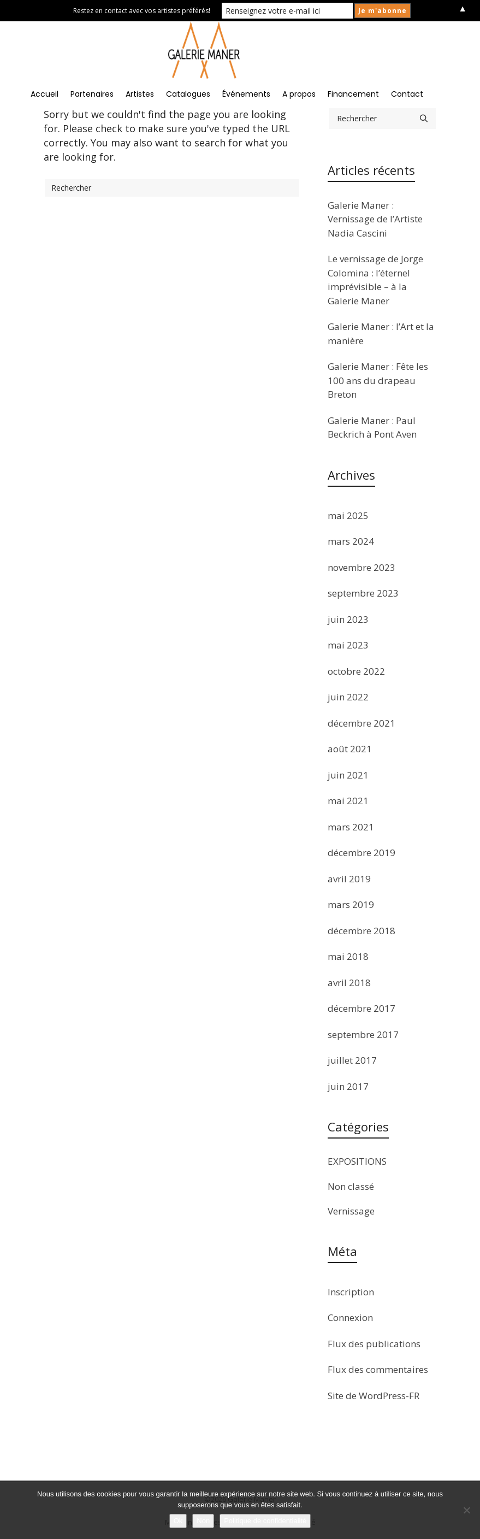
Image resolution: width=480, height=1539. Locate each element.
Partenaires (92, 94)
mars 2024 (351, 541)
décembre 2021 (361, 723)
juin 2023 (348, 619)
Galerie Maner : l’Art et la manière (381, 333)
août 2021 (350, 748)
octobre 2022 (356, 671)
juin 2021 (348, 775)
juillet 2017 (352, 1060)
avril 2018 (349, 982)
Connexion (350, 1317)
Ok (178, 1521)
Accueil (44, 94)
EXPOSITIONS (357, 1161)
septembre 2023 (363, 593)
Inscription (351, 1292)
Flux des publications (374, 1343)
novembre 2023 (361, 567)
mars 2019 (351, 904)
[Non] (466, 1510)
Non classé (351, 1186)
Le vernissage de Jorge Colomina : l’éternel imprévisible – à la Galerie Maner (375, 279)
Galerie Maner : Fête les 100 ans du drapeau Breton (378, 380)
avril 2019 (349, 878)
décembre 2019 (361, 852)
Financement (353, 94)
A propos (299, 94)
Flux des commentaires (378, 1369)
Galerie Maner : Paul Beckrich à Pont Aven (372, 427)
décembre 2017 (361, 1008)
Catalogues (188, 94)
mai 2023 (348, 645)
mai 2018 (348, 956)
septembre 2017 (363, 1034)
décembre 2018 (361, 930)
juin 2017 (348, 1086)
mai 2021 (348, 800)
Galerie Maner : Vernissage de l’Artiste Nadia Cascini (375, 219)
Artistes (140, 94)
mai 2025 (348, 515)
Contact (407, 94)
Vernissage (351, 1211)
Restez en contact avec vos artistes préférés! (141, 10)
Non (203, 1521)
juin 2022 (348, 697)
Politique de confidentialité (265, 1521)
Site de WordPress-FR (373, 1395)
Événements (246, 94)
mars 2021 (351, 827)
